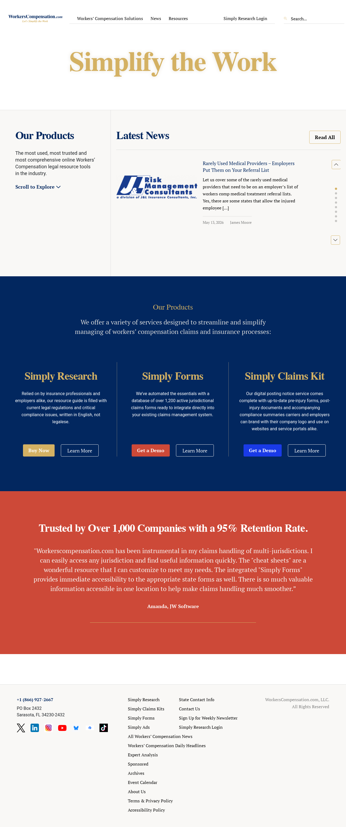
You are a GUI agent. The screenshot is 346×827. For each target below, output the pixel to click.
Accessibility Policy (146, 810)
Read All (325, 137)
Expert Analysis (143, 755)
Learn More (79, 450)
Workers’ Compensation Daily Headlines (167, 746)
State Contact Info (196, 700)
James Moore (241, 222)
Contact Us (189, 709)
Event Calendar (142, 782)
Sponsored (138, 764)
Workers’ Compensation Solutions (110, 18)
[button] (336, 189)
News (156, 18)
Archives (136, 773)
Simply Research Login (245, 18)
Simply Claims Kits (146, 709)
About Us (137, 792)
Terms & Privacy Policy (150, 801)
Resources (178, 18)
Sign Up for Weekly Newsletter (208, 718)
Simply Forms (141, 718)
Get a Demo (150, 450)
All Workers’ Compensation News (160, 736)
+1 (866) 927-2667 (35, 700)
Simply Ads (139, 727)
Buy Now (38, 450)
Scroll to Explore (35, 186)
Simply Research (143, 700)
